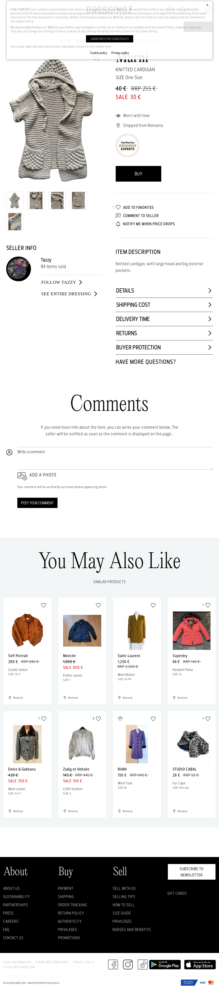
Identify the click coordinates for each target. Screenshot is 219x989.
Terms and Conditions (52, 962)
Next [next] (98, 119)
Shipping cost (164, 304)
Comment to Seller (137, 215)
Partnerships (15, 904)
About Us (11, 888)
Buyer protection (164, 347)
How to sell (124, 904)
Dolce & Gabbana (22, 769)
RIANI (122, 769)
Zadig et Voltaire (76, 769)
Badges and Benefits (132, 929)
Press (8, 913)
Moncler (69, 655)
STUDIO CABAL (185, 769)
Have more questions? (146, 361)
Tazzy (46, 260)
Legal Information (17, 962)
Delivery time (164, 319)
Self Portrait (18, 655)
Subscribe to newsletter (192, 871)
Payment (65, 888)
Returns (164, 333)
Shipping (66, 896)
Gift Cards (177, 893)
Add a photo (42, 475)
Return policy (71, 913)
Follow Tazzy (62, 282)
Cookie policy (98, 53)
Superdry (180, 655)
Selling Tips (124, 896)
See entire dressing (69, 293)
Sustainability (16, 896)
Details (164, 290)
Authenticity (70, 921)
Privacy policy (120, 53)
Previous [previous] (11, 119)
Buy (138, 174)
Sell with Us (124, 888)
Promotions (69, 937)
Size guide (122, 913)
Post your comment (37, 502)
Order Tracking (72, 904)
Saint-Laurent (129, 655)
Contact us (13, 937)
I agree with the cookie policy (109, 39)
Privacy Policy (84, 962)
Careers (11, 921)
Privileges (67, 929)
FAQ (6, 929)
